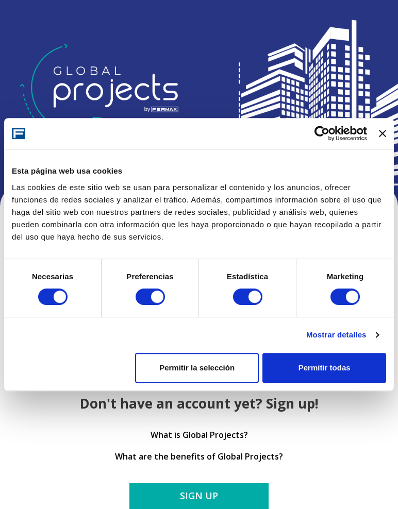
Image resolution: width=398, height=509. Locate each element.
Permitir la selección (197, 367)
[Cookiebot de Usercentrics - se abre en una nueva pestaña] (322, 133)
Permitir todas (325, 367)
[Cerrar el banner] (382, 133)
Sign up (199, 495)
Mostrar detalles (336, 334)
